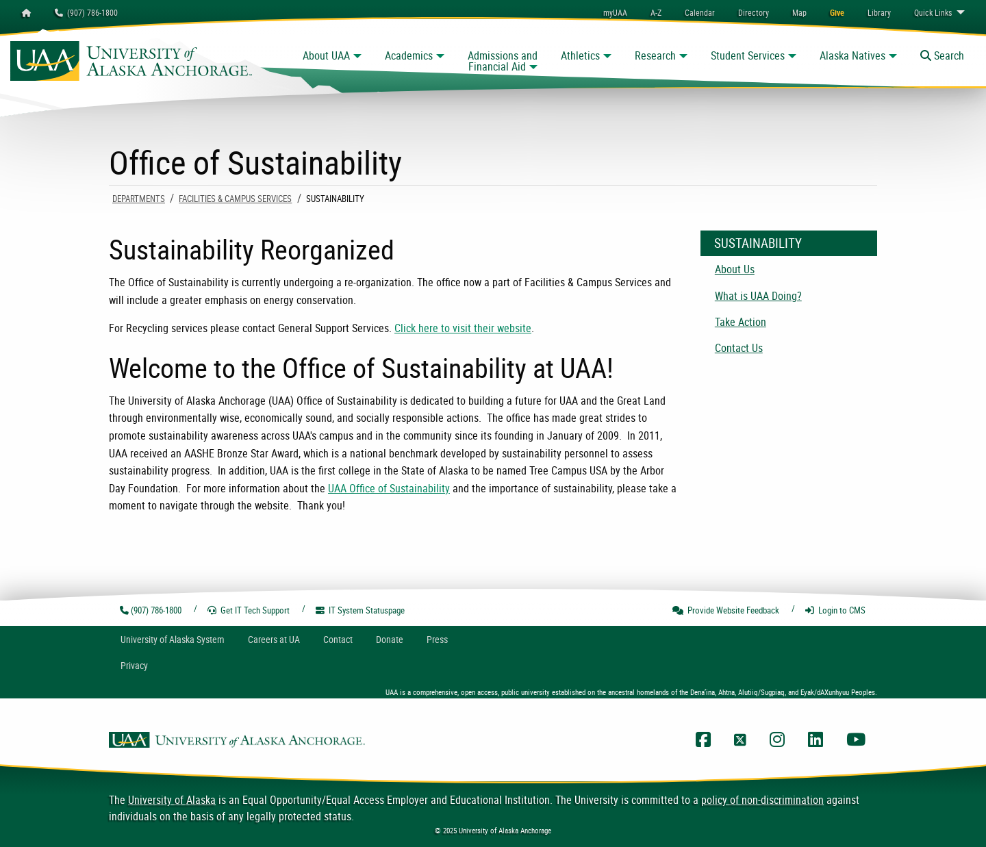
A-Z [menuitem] (655, 12)
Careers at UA (274, 639)
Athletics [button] (580, 55)
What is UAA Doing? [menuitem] (758, 295)
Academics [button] (409, 55)
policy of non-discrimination (762, 799)
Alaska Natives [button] (852, 55)
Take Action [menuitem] (740, 321)
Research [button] (655, 55)
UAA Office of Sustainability (389, 488)
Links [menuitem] (933, 12)
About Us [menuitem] (735, 269)
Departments (138, 198)
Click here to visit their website (462, 328)
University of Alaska (172, 799)
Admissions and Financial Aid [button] (503, 61)
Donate (389, 639)
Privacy (134, 665)
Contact (338, 639)
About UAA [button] (326, 55)
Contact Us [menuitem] (739, 347)
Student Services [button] (748, 55)
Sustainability (758, 243)
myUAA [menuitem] (615, 12)
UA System (173, 639)
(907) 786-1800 (86, 12)
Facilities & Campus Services (235, 198)
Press (437, 639)
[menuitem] (699, 12)
